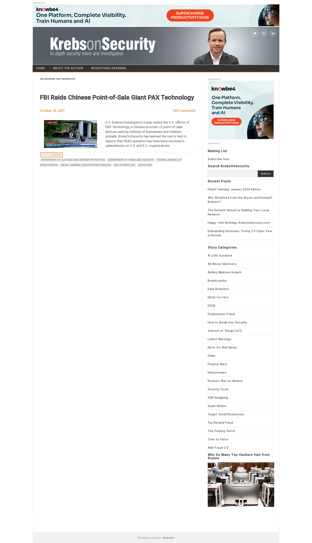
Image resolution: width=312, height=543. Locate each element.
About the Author (68, 68)
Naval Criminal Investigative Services (86, 164)
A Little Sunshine (51, 155)
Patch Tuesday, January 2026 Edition (234, 189)
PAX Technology (124, 164)
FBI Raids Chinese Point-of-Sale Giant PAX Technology (117, 97)
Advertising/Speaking (108, 68)
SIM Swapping (218, 397)
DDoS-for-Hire (218, 297)
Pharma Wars (217, 364)
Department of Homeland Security (131, 159)
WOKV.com (145, 164)
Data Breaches (218, 289)
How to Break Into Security (227, 322)
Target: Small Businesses (226, 414)
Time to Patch (218, 439)
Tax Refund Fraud (220, 422)
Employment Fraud (221, 314)
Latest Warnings (219, 339)
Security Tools (218, 389)
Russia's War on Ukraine (225, 381)
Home (41, 68)
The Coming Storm (221, 431)
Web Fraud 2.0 (218, 448)
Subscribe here (218, 159)
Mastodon (169, 537)
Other (212, 356)
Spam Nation (217, 406)
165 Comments (184, 111)
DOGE (212, 306)
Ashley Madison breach (225, 272)
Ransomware (217, 372)
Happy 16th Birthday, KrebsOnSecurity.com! (239, 223)
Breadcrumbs (217, 280)
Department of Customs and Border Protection (73, 159)
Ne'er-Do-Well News (222, 347)
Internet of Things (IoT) (225, 331)
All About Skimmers (222, 264)
